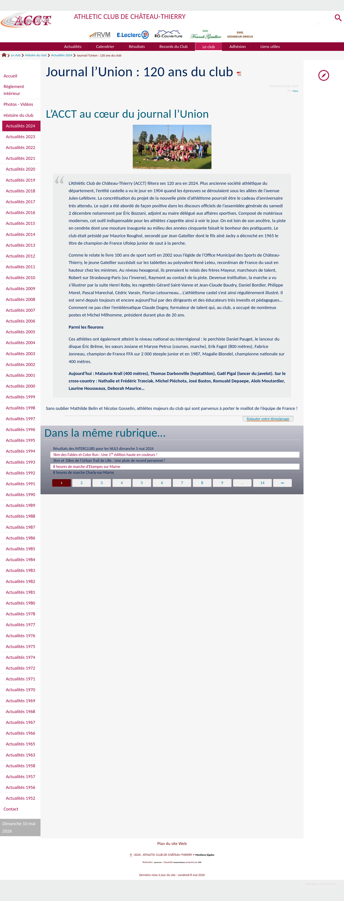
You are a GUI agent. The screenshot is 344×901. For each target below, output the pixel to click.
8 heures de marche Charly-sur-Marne (83, 472)
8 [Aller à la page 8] (203, 483)
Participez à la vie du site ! (316, 885)
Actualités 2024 (61, 55)
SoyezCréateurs (180, 862)
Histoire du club (36, 55)
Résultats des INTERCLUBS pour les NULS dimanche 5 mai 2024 (103, 448)
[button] (337, 18)
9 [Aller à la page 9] (223, 483)
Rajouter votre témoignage (263, 419)
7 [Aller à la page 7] (182, 483)
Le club (15, 55)
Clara (295, 91)
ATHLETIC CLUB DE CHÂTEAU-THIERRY (141, 16)
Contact (11, 809)
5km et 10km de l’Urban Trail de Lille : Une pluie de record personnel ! (109, 460)
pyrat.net (156, 862)
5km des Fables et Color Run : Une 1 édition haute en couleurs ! (105, 454)
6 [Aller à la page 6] (162, 483)
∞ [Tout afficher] (284, 483)
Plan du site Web (172, 843)
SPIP (202, 862)
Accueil (10, 76)
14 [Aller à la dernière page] (264, 483)
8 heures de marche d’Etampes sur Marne (86, 466)
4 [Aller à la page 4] (121, 483)
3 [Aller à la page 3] (101, 483)
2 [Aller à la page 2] (80, 483)
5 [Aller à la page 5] (141, 483)
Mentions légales (204, 855)
